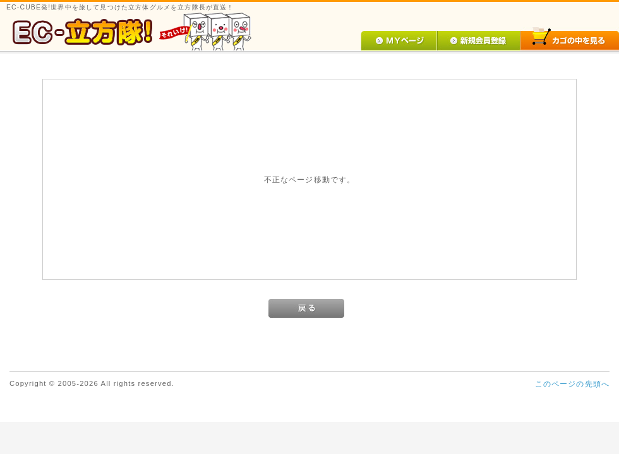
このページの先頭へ (572, 384)
